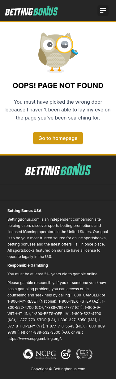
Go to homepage (57, 138)
